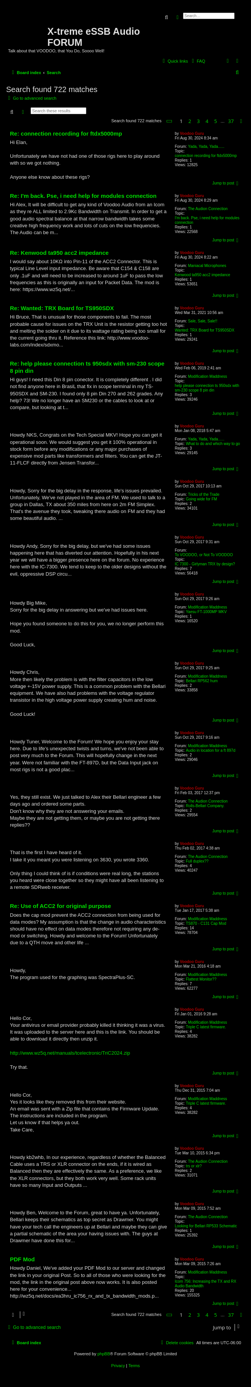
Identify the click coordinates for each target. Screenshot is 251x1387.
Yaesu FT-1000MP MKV (206, 612)
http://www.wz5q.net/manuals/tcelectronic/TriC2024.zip (70, 1053)
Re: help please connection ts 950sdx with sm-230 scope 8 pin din (87, 367)
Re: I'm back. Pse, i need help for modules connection (83, 196)
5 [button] (215, 121)
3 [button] (198, 121)
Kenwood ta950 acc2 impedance (202, 275)
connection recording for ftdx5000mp (206, 156)
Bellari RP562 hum (201, 681)
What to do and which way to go (213, 444)
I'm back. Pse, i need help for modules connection (207, 220)
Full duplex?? (197, 861)
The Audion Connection (208, 209)
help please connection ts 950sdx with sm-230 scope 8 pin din (207, 388)
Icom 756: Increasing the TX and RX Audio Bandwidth (205, 1283)
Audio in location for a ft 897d (210, 750)
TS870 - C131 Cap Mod (206, 923)
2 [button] (189, 121)
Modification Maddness (207, 376)
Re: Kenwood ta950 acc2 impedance (59, 252)
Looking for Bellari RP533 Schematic (206, 1226)
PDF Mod (22, 1259)
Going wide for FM (201, 499)
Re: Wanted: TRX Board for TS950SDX (62, 308)
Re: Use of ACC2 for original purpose (60, 906)
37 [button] (231, 121)
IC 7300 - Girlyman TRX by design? (205, 564)
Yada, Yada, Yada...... (206, 146)
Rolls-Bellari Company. (205, 806)
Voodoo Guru (192, 133)
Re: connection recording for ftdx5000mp (66, 133)
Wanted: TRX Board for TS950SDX (205, 330)
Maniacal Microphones (207, 266)
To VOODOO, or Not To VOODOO (204, 555)
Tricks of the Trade (203, 494)
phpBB (103, 1353)
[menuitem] (197, 61)
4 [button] (207, 121)
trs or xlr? (194, 1166)
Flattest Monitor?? (201, 979)
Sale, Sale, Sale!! (202, 321)
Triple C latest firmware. (206, 1027)
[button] (170, 121)
